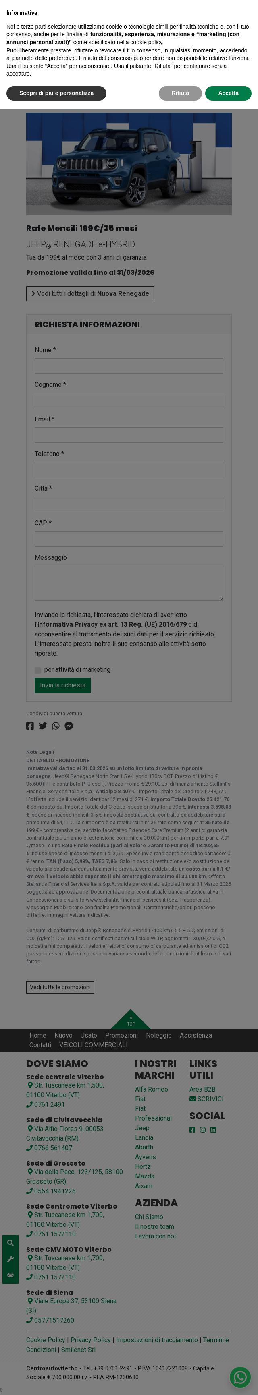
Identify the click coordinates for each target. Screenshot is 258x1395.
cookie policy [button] (146, 42)
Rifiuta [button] (180, 93)
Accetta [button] (228, 93)
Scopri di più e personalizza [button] (56, 93)
